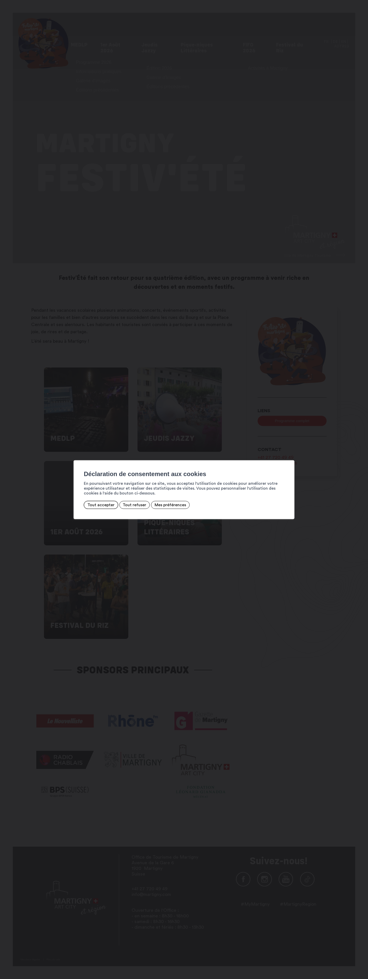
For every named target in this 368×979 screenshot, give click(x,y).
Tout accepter (100, 505)
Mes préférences (170, 505)
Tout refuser (134, 505)
